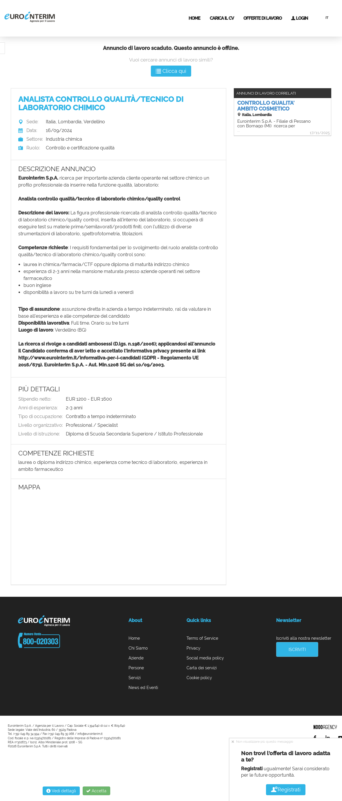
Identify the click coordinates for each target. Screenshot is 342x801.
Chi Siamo (138, 648)
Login (299, 18)
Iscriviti (297, 649)
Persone (136, 668)
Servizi (135, 677)
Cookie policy (199, 677)
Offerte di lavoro (262, 18)
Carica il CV (222, 18)
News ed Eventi (143, 687)
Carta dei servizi (202, 668)
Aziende (136, 658)
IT (326, 18)
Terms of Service (202, 638)
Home (194, 18)
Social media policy (205, 658)
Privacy (193, 648)
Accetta (96, 791)
